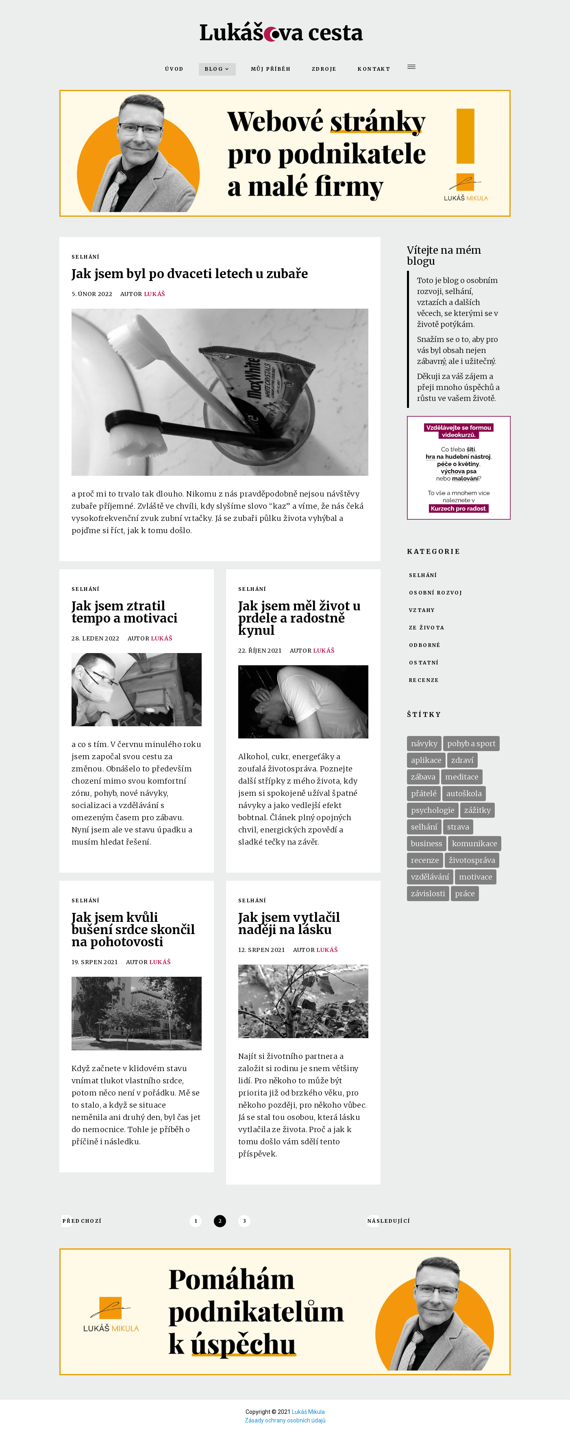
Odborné (425, 645)
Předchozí (68, 1221)
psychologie (433, 810)
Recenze (424, 680)
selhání (424, 827)
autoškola (464, 793)
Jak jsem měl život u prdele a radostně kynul (299, 618)
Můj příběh (271, 69)
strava (458, 827)
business (426, 843)
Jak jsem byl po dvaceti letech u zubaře (190, 273)
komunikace (474, 843)
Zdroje (324, 69)
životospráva (472, 860)
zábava (423, 777)
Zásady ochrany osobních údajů (285, 1420)
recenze (425, 860)
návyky (424, 743)
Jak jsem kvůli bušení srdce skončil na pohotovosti (133, 930)
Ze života (427, 627)
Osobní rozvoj (435, 592)
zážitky (477, 810)
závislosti (428, 893)
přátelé (424, 793)
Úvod (174, 69)
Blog (214, 69)
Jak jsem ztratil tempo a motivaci (125, 612)
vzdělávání (430, 877)
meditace (462, 777)
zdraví (462, 760)
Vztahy (422, 610)
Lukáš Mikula (308, 1412)
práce (465, 893)
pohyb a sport (471, 743)
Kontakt (374, 69)
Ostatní (424, 662)
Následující (373, 1221)
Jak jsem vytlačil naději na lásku (289, 923)
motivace (475, 877)
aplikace (426, 760)
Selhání (86, 257)
